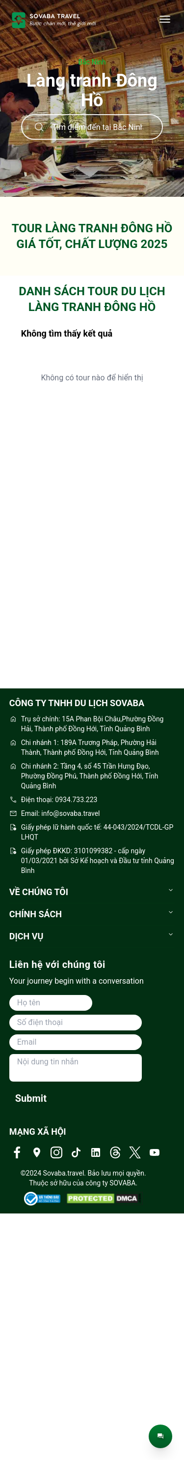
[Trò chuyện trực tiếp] (160, 1436)
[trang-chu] (54, 19)
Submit (31, 1098)
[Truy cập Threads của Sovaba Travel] (115, 1152)
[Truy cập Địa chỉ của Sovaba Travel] (37, 1152)
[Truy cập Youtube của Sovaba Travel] (154, 1152)
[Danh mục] (165, 20)
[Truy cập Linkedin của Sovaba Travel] (96, 1152)
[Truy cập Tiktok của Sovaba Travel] (76, 1152)
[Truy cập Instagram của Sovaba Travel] (56, 1152)
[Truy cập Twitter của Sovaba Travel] (135, 1152)
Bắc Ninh (92, 62)
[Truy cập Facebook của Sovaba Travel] (17, 1152)
